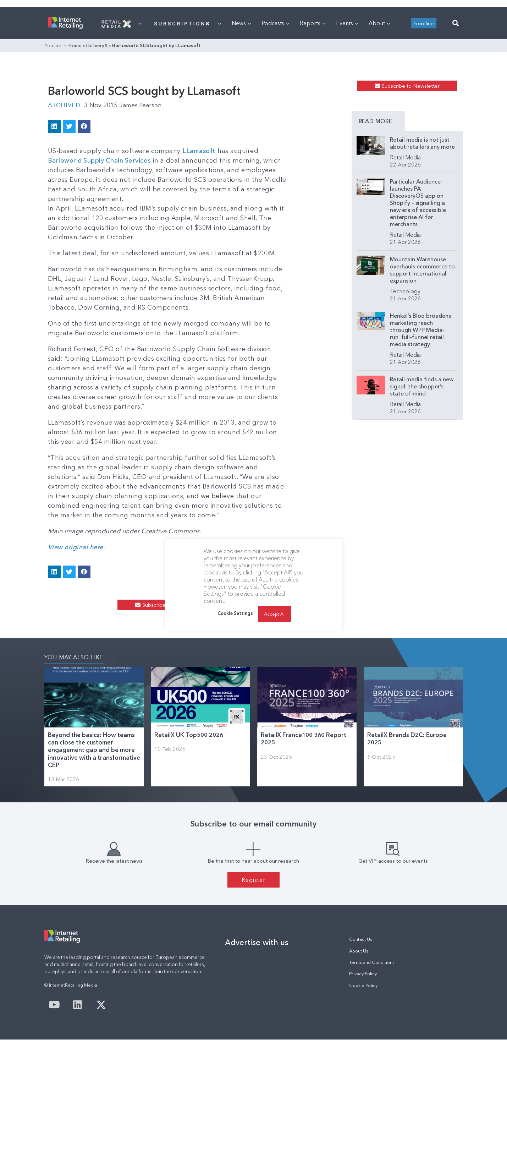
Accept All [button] (275, 614)
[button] (456, 112)
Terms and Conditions (372, 1095)
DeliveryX (97, 134)
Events (347, 111)
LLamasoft (199, 271)
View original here (76, 649)
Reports (312, 111)
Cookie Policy (363, 1119)
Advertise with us (256, 1076)
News (241, 111)
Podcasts (275, 111)
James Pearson (143, 226)
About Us (358, 1084)
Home (75, 134)
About (379, 111)
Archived (65, 226)
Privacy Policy (363, 1107)
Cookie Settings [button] (235, 613)
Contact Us (360, 1072)
